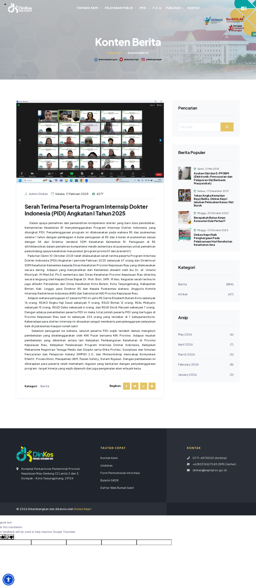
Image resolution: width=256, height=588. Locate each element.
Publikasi (173, 8)
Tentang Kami (87, 8)
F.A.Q (157, 8)
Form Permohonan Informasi (120, 473)
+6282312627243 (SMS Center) (214, 464)
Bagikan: (116, 386)
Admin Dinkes (36, 194)
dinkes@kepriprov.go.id (210, 470)
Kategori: (31, 386)
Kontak (194, 8)
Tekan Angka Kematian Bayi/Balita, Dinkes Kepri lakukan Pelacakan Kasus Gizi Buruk (213, 201)
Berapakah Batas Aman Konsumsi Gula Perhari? (210, 219)
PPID (142, 8)
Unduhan (106, 466)
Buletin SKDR (109, 481)
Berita (44, 386)
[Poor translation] (9, 537)
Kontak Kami (109, 458)
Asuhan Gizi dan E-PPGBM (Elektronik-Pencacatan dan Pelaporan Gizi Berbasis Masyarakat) (213, 179)
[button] (8, 580)
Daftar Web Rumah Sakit (117, 488)
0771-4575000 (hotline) (210, 458)
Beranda (114, 53)
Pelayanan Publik (119, 8)
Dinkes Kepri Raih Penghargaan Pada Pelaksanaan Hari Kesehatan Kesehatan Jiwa (213, 240)
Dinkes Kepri (82, 509)
